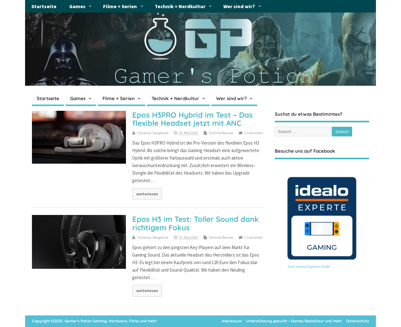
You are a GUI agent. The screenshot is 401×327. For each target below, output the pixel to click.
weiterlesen (147, 194)
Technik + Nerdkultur (180, 6)
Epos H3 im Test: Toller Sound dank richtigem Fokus (195, 223)
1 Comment (253, 132)
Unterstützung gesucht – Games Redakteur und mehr (294, 321)
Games (77, 6)
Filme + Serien (120, 6)
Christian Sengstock (153, 132)
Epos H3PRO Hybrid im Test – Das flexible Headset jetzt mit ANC (192, 119)
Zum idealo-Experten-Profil (308, 266)
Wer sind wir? (239, 6)
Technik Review (221, 132)
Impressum (232, 321)
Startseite (43, 6)
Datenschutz (357, 321)
